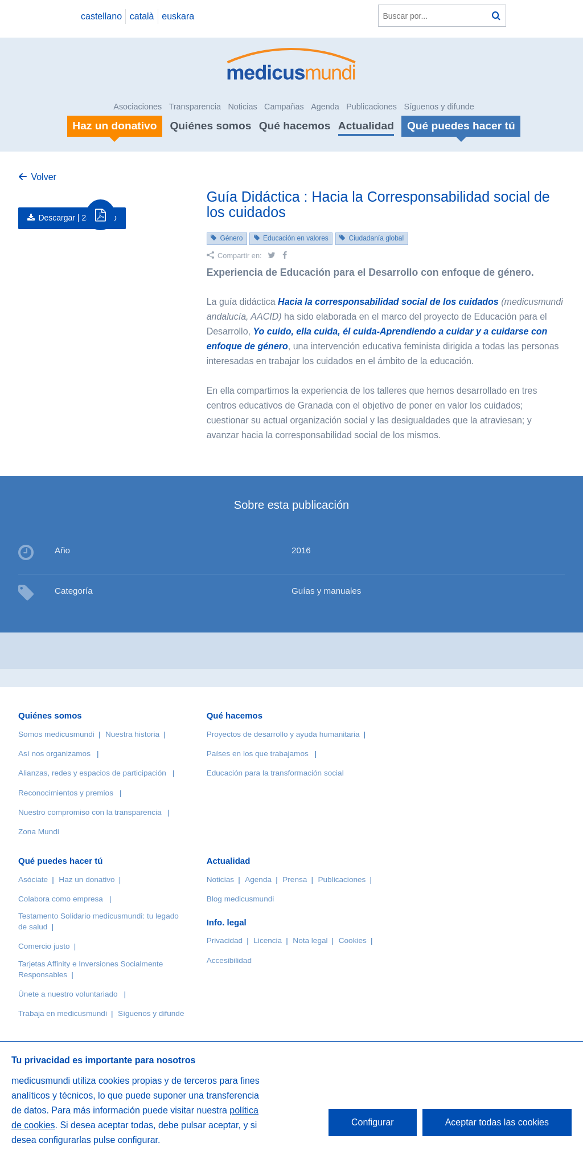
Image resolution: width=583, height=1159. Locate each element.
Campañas (284, 106)
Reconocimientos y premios (65, 793)
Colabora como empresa (60, 899)
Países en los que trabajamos (258, 753)
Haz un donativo (86, 879)
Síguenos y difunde (439, 106)
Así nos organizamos (54, 753)
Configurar (372, 1122)
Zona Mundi (38, 831)
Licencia (267, 940)
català (142, 16)
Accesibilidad (229, 960)
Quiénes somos (210, 126)
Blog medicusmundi (240, 899)
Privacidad (225, 940)
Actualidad (366, 126)
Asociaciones (137, 106)
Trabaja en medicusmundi (62, 1013)
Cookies (353, 940)
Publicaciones (371, 106)
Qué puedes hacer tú (60, 861)
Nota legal (310, 940)
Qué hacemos (295, 126)
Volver (43, 177)
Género (231, 238)
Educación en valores (296, 238)
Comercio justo (44, 946)
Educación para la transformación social (275, 773)
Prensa (294, 879)
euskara (178, 16)
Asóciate (33, 879)
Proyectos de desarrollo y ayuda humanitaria (283, 734)
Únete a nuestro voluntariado (68, 994)
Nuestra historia (132, 734)
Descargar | (77, 217)
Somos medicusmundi (56, 734)
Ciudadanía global (376, 238)
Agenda (325, 106)
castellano (101, 16)
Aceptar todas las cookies (497, 1122)
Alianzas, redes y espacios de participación (92, 773)
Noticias (242, 106)
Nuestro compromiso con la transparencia (90, 812)
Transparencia (195, 106)
